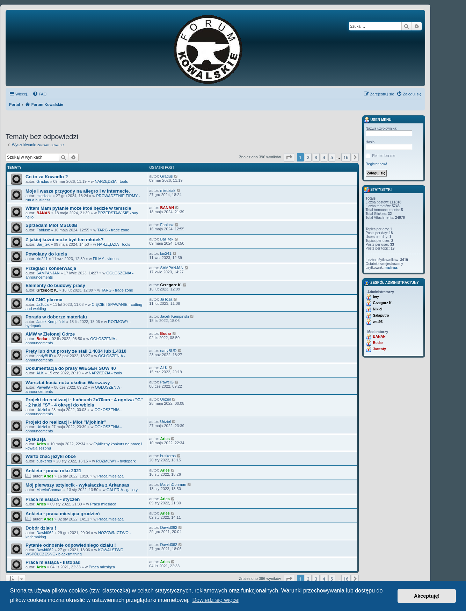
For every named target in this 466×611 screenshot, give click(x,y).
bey (376, 297)
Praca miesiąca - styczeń (53, 499)
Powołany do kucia (46, 254)
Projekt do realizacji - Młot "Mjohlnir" (66, 422)
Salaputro (381, 315)
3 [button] (316, 157)
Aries (41, 444)
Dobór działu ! (41, 528)
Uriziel (41, 410)
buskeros (44, 461)
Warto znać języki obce (51, 456)
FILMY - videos (106, 259)
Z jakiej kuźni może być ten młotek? (65, 239)
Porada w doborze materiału (56, 316)
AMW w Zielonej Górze (50, 334)
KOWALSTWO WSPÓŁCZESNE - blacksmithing (74, 552)
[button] (289, 157)
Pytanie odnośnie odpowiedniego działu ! (71, 545)
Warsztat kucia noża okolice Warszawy (68, 382)
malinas (391, 267)
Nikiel (378, 309)
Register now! (376, 164)
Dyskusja (36, 439)
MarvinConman (49, 490)
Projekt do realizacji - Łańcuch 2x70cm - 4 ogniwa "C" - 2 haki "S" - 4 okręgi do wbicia (84, 402)
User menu (378, 120)
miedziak (43, 196)
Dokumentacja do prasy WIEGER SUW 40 (71, 368)
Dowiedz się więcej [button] (215, 600)
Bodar (42, 339)
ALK (40, 373)
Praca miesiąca (110, 476)
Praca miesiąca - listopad (53, 562)
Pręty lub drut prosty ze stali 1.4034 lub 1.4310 (76, 351)
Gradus (42, 181)
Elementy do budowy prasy (55, 285)
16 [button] (346, 157)
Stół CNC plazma (44, 299)
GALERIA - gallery (122, 490)
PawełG (43, 387)
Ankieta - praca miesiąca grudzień (63, 513)
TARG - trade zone (113, 230)
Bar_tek (43, 244)
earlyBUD (44, 356)
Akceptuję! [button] (427, 596)
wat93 (378, 322)
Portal (14, 104)
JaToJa (42, 304)
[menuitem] (39, 94)
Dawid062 (44, 533)
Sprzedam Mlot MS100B (52, 225)
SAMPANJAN (47, 273)
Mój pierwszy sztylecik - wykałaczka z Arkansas (77, 485)
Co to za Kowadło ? (47, 176)
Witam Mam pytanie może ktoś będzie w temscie (78, 208)
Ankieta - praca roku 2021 (53, 470)
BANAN (43, 213)
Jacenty (379, 349)
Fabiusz (43, 230)
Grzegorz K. (47, 290)
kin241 (42, 259)
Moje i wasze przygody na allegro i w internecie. (78, 191)
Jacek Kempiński (50, 321)
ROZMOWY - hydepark (116, 461)
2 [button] (308, 157)
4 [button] (324, 157)
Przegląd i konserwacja (51, 268)
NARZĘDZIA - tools (111, 181)
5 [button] (331, 157)
